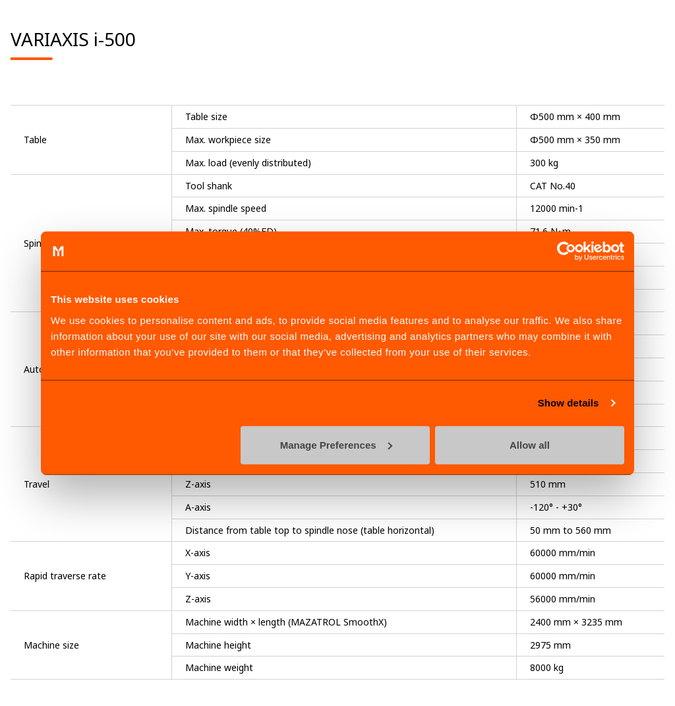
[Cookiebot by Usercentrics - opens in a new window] (566, 251)
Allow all (530, 444)
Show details (568, 402)
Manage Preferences (336, 444)
